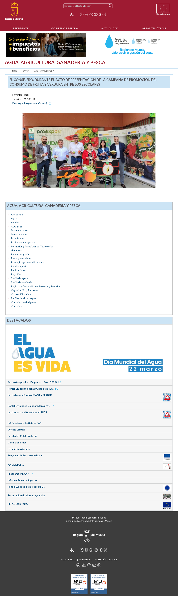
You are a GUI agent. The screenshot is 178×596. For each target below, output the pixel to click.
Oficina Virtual (16, 429)
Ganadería (16, 250)
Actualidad (109, 28)
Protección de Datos (105, 559)
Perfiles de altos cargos (23, 298)
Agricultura (17, 214)
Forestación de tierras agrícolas (26, 495)
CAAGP (26, 71)
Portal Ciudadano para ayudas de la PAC (33, 388)
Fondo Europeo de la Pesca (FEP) (26, 486)
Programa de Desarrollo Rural (25, 455)
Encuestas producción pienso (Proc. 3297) (35, 382)
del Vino (16, 465)
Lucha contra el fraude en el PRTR (27, 412)
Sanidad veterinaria (21, 282)
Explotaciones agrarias (23, 242)
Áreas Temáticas (154, 28)
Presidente (21, 28)
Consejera (16, 306)
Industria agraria (20, 254)
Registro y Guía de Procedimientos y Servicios (35, 286)
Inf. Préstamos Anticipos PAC (24, 423)
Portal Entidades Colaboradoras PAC (31, 405)
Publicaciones (18, 270)
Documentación (19, 230)
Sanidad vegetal (19, 278)
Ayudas (15, 222)
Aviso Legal (85, 559)
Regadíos (16, 274)
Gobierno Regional (65, 28)
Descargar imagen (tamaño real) (32, 103)
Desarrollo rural (19, 234)
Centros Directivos (21, 294)
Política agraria (19, 266)
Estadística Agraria (19, 449)
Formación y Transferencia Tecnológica (32, 246)
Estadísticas (17, 238)
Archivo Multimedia (44, 71)
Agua (14, 218)
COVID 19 (17, 226)
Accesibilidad (68, 559)
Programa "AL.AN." (21, 473)
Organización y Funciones (24, 290)
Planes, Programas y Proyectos (27, 262)
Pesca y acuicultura (21, 258)
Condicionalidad (17, 442)
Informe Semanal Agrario (22, 480)
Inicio (14, 71)
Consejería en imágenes (23, 302)
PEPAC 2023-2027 (18, 503)
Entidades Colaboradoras (22, 436)
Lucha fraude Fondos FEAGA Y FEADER (30, 395)
